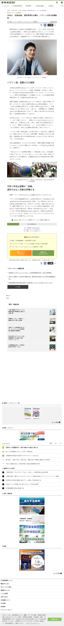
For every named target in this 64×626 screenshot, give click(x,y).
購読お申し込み (5, 583)
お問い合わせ (4, 596)
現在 (51, 443)
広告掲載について (5, 600)
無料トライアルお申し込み (21, 253)
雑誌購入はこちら (5, 590)
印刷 (50, 25)
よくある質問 (4, 593)
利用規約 (3, 606)
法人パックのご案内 (6, 587)
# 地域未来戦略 (40, 6)
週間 (55, 443)
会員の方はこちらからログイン (43, 253)
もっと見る (18, 286)
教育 (8, 298)
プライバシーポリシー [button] (33, 623)
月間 (60, 443)
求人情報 (3, 603)
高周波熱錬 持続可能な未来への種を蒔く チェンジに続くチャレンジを (30, 282)
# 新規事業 (28, 6)
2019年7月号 (53, 21)
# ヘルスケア (5, 6)
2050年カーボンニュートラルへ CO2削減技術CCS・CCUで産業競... (30, 272)
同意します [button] (55, 619)
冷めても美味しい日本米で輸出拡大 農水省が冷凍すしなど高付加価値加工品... (32, 277)
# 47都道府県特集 (17, 6)
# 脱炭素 (50, 6)
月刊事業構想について (6, 580)
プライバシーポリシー (6, 610)
